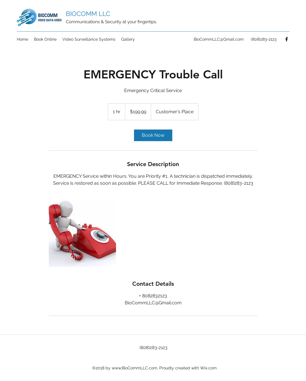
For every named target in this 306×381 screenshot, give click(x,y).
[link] (153, 135)
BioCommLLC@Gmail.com (219, 39)
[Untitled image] (82, 233)
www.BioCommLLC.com (134, 368)
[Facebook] (286, 39)
